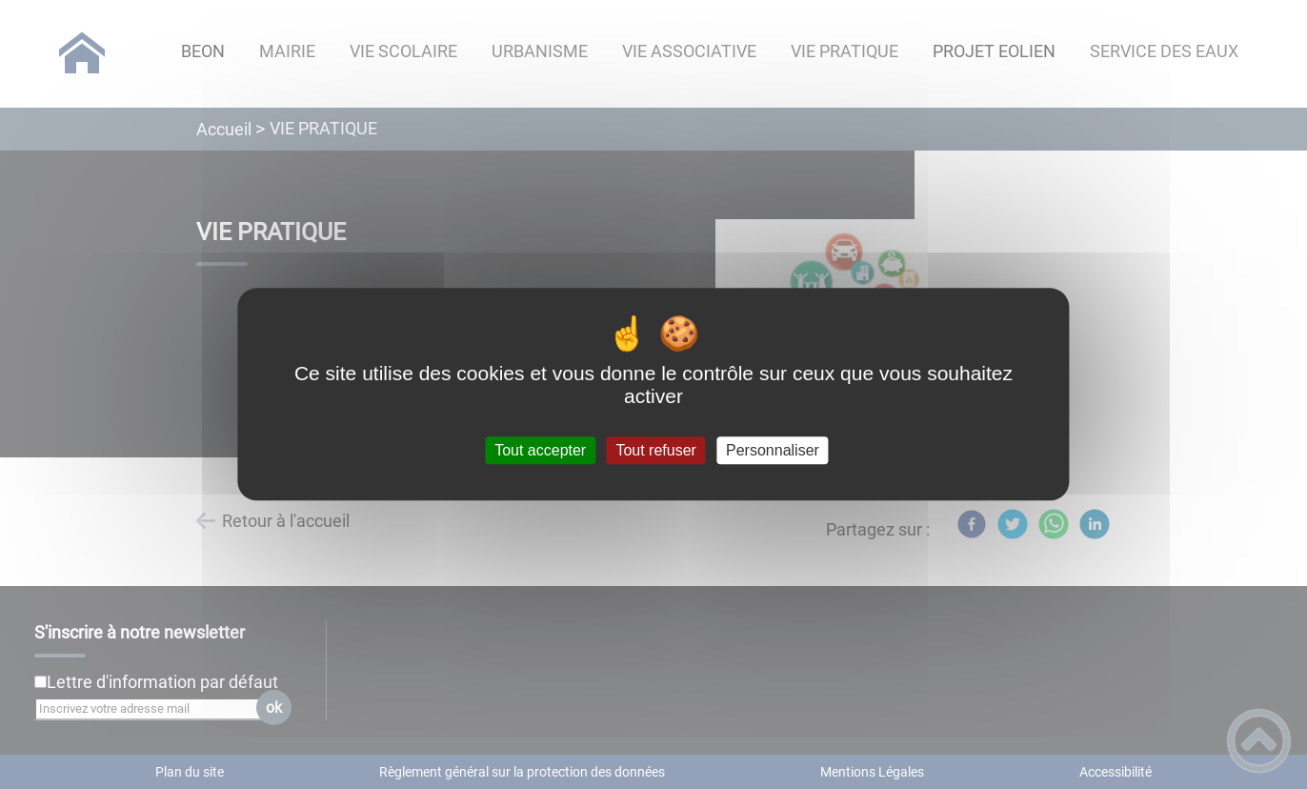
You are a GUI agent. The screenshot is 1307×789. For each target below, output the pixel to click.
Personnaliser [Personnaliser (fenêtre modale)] (772, 450)
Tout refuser (655, 450)
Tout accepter (540, 450)
